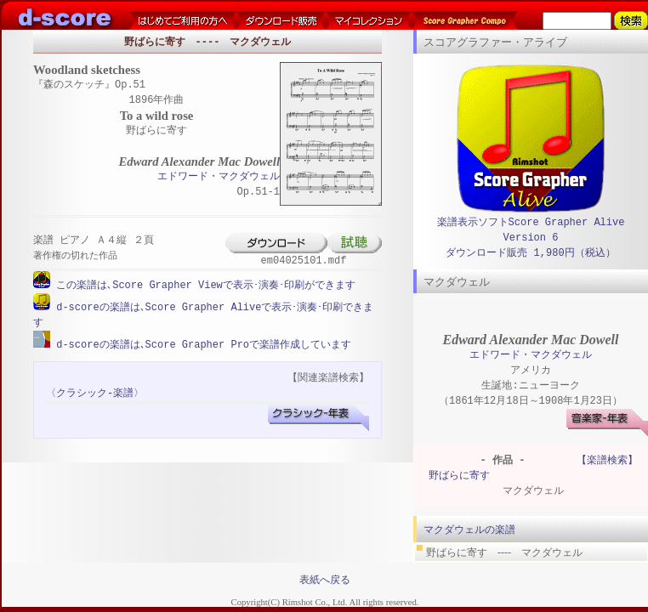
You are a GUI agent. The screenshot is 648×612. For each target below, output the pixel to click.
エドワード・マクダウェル (218, 177)
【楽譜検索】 (607, 460)
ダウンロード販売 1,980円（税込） (530, 253)
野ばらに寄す (459, 475)
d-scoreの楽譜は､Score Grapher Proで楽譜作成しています (200, 343)
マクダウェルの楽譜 (469, 530)
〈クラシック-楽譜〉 (95, 391)
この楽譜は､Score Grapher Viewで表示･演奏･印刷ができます (202, 285)
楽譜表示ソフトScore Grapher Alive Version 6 (531, 230)
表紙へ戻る (324, 580)
